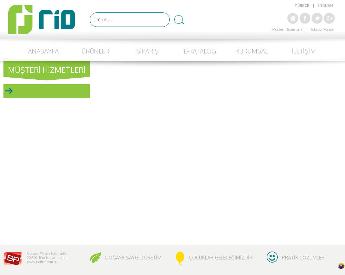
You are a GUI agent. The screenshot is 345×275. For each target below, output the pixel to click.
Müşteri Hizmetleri (287, 29)
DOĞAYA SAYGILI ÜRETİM (133, 258)
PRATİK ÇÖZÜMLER (303, 258)
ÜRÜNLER (95, 51)
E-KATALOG (200, 51)
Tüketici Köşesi (321, 29)
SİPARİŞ (147, 51)
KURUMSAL (251, 51)
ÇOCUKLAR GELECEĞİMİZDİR (221, 258)
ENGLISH (325, 5)
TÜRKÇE (302, 5)
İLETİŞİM (304, 51)
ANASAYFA (43, 51)
